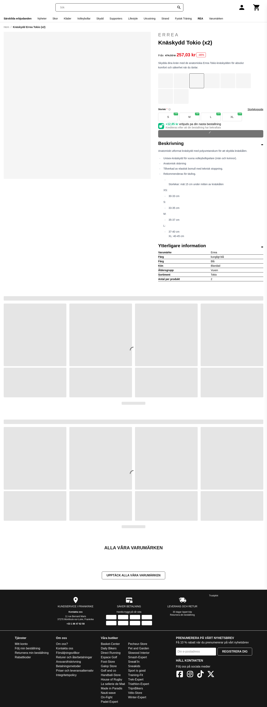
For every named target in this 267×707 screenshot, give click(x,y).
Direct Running (111, 652)
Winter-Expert (137, 697)
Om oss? (62, 643)
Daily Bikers (108, 648)
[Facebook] (179, 674)
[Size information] (169, 109)
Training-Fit (135, 675)
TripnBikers (135, 688)
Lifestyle (133, 18)
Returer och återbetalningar (74, 657)
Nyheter (42, 18)
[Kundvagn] (256, 7)
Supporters (116, 18)
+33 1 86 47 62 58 (76, 623)
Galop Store (109, 666)
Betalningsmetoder (68, 666)
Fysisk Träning (183, 18)
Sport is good (137, 670)
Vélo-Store (135, 692)
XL (236, 115)
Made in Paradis (111, 688)
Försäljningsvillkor (68, 652)
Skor (55, 18)
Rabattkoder (23, 657)
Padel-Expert (109, 701)
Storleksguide (255, 109)
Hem (6, 27)
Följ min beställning (27, 648)
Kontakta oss (76, 612)
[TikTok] (200, 674)
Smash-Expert (137, 657)
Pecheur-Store (137, 643)
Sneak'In (134, 661)
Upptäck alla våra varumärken (133, 575)
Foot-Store (108, 661)
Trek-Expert (136, 679)
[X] (211, 674)
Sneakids (134, 666)
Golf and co (108, 670)
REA (200, 18)
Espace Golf (109, 657)
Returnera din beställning (182, 615)
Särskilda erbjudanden (18, 18)
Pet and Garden (138, 648)
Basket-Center (110, 643)
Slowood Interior (139, 652)
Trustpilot (213, 595)
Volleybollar (83, 18)
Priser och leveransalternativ (74, 670)
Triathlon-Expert (138, 684)
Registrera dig (235, 651)
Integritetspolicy (66, 675)
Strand (165, 18)
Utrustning (150, 18)
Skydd (100, 18)
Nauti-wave (108, 692)
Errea (210, 35)
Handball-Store (111, 675)
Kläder (67, 18)
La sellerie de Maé (113, 684)
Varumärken (216, 18)
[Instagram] (190, 674)
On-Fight (106, 697)
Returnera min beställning (32, 652)
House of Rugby (111, 679)
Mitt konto (21, 643)
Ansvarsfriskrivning (68, 661)
